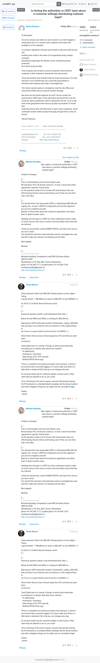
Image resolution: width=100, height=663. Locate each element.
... (23, 179)
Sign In (82, 4)
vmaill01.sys (8, 4)
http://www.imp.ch (51, 140)
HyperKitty (49, 660)
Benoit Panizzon (32, 26)
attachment (34, 277)
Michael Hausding (33, 162)
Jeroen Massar (32, 285)
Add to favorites (87, 47)
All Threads (8, 18)
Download (8, 27)
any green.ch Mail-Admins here (29, 20)
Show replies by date (70, 157)
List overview (8, 11)
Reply (23, 151)
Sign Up (92, 4)
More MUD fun (94, 20)
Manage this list (69, 4)
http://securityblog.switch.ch (32, 270)
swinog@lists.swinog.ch (89, 35)
